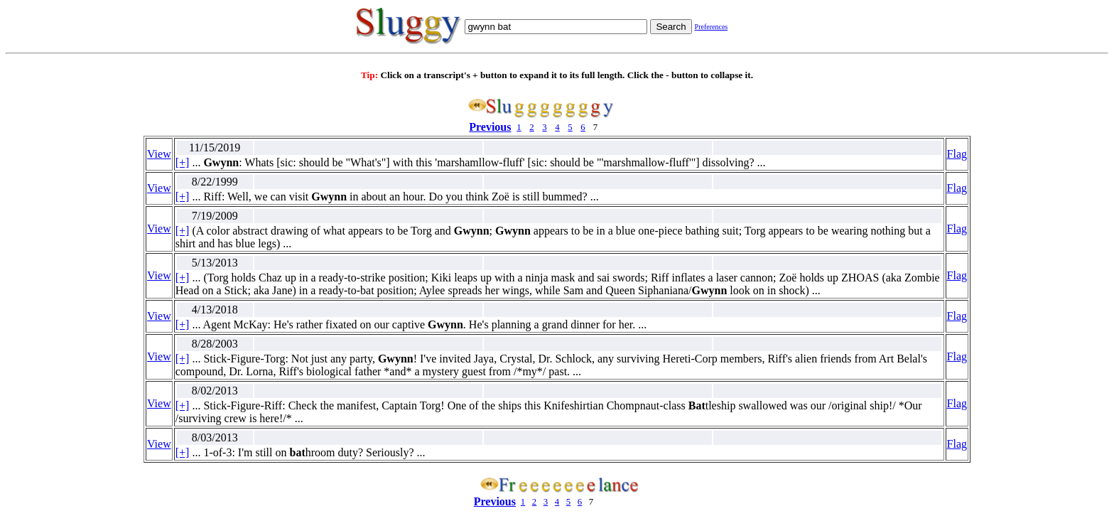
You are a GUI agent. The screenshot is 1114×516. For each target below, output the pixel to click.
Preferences (711, 27)
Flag (957, 154)
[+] (182, 162)
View (159, 154)
